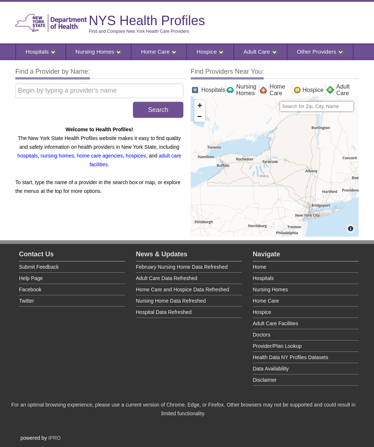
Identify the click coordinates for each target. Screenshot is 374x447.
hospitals (28, 156)
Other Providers (320, 51)
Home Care (159, 51)
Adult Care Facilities (275, 323)
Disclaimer (264, 380)
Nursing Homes (98, 51)
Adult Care (260, 51)
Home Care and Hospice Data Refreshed (182, 289)
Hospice (210, 51)
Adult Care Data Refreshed (166, 278)
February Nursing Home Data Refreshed (182, 267)
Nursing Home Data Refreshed (171, 301)
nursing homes (57, 156)
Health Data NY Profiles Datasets (290, 357)
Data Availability (271, 369)
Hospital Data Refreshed (164, 312)
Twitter (26, 301)
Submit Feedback (39, 267)
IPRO (54, 438)
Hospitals (41, 51)
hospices (136, 156)
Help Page (31, 278)
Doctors (261, 335)
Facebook (30, 289)
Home (259, 267)
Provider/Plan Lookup (277, 346)
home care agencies (100, 156)
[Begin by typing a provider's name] (99, 90)
